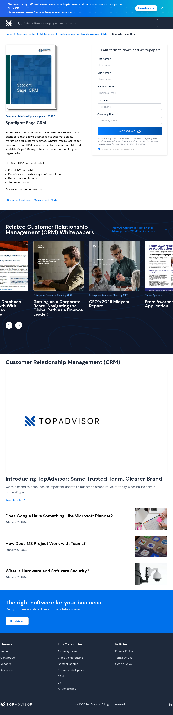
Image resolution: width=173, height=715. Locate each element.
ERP (60, 682)
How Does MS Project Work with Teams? (46, 543)
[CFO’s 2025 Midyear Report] (114, 266)
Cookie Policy (123, 664)
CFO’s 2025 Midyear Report (109, 303)
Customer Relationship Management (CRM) (30, 116)
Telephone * (104, 100)
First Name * (104, 58)
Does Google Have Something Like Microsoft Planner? (59, 516)
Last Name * (104, 72)
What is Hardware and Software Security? (47, 571)
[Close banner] (162, 8)
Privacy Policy (118, 144)
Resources (6, 670)
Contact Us (7, 657)
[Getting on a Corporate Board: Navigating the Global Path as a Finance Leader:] (58, 266)
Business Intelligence (71, 670)
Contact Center (68, 664)
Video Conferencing (70, 657)
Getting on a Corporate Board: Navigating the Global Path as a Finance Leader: (58, 308)
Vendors (5, 664)
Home (4, 651)
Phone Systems (153, 295)
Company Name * (107, 114)
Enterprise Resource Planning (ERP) (53, 295)
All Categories (67, 689)
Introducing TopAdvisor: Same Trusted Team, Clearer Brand (84, 478)
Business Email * (106, 86)
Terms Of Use (123, 657)
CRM (61, 676)
